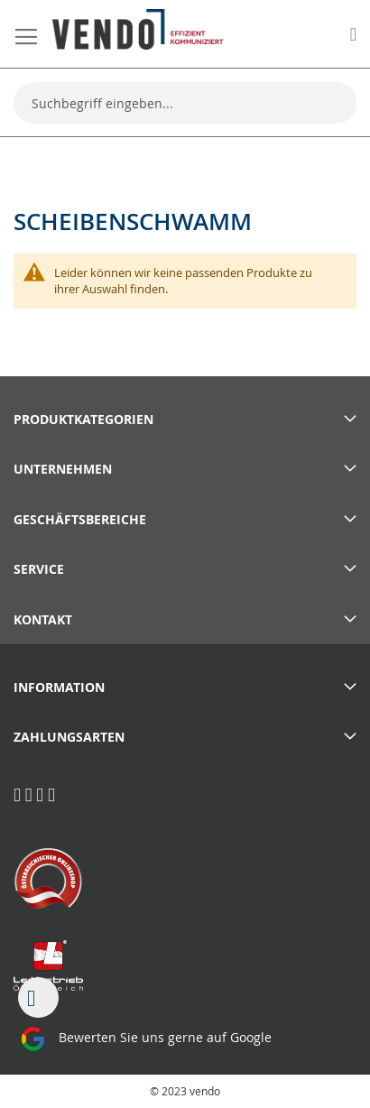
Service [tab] (39, 569)
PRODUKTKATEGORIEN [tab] (83, 419)
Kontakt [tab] (43, 619)
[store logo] (138, 29)
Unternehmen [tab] (63, 469)
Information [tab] (59, 687)
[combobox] (185, 103)
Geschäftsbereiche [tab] (80, 519)
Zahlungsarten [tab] (69, 736)
